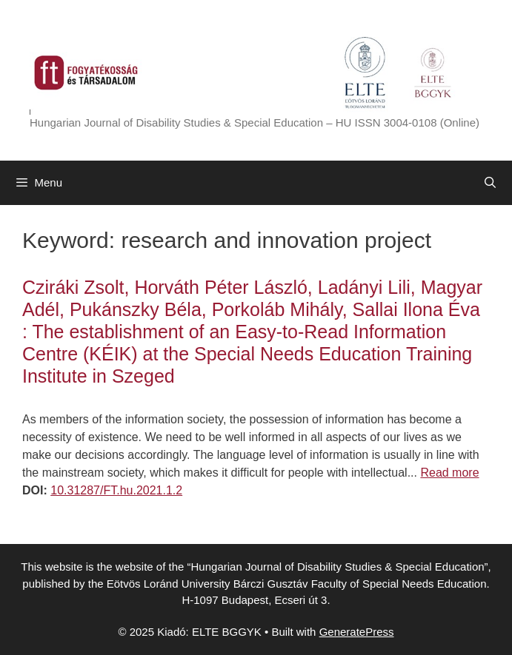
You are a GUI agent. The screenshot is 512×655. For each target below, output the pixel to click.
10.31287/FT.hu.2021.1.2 (116, 490)
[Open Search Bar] (490, 183)
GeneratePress (356, 631)
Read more (449, 472)
